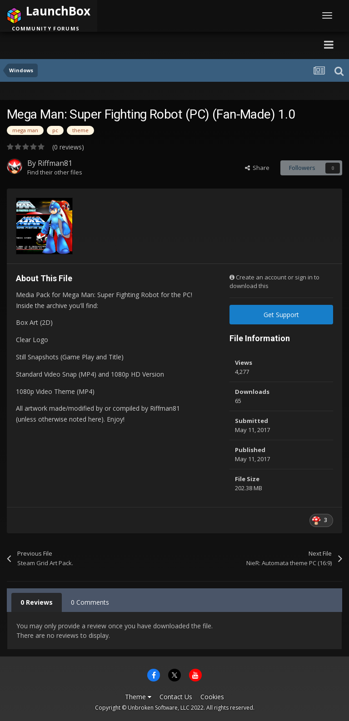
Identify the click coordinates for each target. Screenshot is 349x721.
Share (257, 168)
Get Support (281, 314)
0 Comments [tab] (90, 602)
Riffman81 (55, 163)
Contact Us (176, 696)
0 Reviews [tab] (36, 602)
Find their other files (54, 172)
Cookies (212, 696)
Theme (138, 696)
